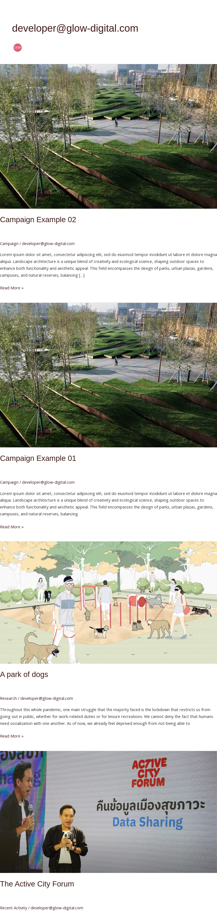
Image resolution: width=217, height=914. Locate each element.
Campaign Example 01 (38, 458)
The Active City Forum (37, 884)
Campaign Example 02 (38, 219)
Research (8, 698)
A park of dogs (24, 674)
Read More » (12, 287)
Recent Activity (13, 907)
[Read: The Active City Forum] (108, 811)
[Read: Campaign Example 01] (108, 374)
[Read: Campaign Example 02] (108, 135)
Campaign (9, 243)
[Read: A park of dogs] (108, 602)
